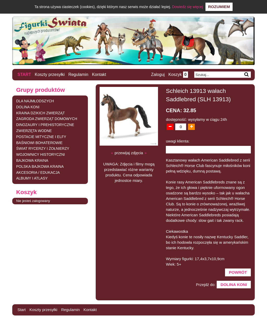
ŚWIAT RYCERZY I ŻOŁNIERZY (42, 149)
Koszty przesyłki (50, 74)
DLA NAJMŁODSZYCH (35, 101)
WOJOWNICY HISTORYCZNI (40, 155)
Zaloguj (157, 75)
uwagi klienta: (178, 141)
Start (24, 74)
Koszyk (177, 75)
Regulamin (78, 74)
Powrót (237, 273)
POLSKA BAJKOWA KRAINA (40, 166)
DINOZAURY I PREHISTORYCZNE (45, 125)
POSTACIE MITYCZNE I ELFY (41, 137)
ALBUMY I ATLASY (32, 178)
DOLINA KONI (27, 107)
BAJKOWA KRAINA (32, 161)
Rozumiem (219, 6)
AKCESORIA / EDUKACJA (38, 172)
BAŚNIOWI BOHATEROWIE (39, 143)
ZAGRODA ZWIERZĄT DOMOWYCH (46, 119)
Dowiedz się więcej (187, 7)
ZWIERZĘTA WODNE (34, 131)
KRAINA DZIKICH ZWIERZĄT (40, 113)
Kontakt (99, 74)
